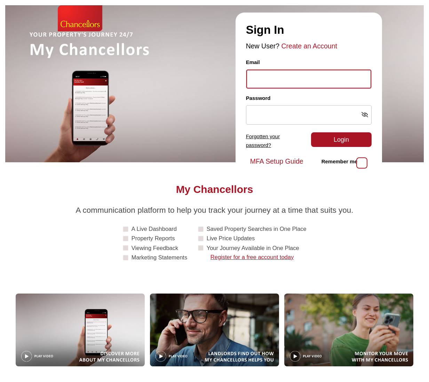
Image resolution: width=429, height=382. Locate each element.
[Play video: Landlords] (214, 330)
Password (258, 98)
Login (341, 139)
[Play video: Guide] (80, 330)
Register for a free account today (252, 257)
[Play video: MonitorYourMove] (348, 330)
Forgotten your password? (263, 140)
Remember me (339, 161)
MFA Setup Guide (276, 161)
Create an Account (309, 46)
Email (253, 62)
